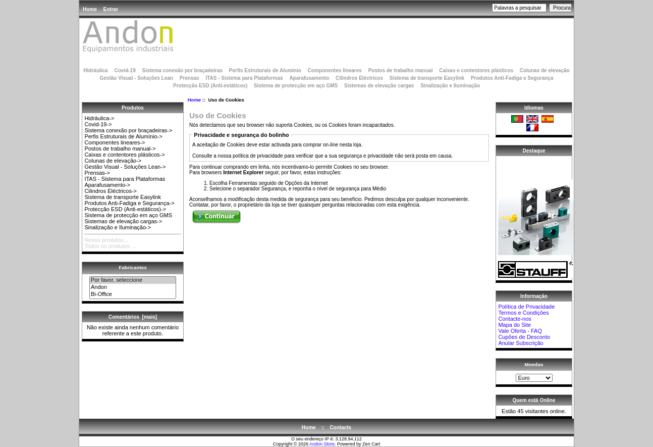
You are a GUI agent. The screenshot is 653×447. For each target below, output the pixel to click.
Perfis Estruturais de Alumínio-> (123, 136)
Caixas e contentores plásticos (476, 70)
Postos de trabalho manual (400, 70)
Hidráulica (95, 70)
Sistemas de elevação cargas (379, 85)
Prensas (189, 78)
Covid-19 (124, 70)
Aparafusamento (309, 78)
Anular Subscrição (520, 343)
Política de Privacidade (526, 307)
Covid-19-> (98, 124)
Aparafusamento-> (107, 185)
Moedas (534, 364)
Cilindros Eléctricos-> (110, 191)
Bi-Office (133, 294)
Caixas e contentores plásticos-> (124, 155)
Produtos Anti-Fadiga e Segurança (512, 78)
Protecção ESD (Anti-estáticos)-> (125, 209)
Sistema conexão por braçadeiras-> (128, 130)
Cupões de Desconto (524, 337)
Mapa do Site (514, 325)
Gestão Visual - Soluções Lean (136, 78)
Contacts (340, 427)
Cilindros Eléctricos (359, 78)
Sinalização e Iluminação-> (117, 227)
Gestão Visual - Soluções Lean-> (125, 167)
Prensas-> (97, 173)
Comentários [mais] (132, 317)
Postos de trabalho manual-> (119, 148)
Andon (133, 287)
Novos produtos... (106, 240)
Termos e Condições (523, 313)
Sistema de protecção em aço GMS (296, 85)
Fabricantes (132, 267)
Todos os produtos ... (110, 246)
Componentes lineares (335, 70)
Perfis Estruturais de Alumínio (265, 70)
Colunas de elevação (545, 70)
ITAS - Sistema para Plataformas (244, 78)
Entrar (110, 9)
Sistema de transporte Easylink (427, 78)
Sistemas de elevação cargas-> (123, 221)
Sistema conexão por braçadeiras (182, 70)
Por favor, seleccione (133, 280)
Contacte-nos (514, 319)
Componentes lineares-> (114, 142)
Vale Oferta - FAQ (520, 331)
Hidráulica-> (99, 118)
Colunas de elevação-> (112, 161)
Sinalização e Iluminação (450, 85)
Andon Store (322, 443)
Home (90, 9)
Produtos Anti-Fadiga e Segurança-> (129, 203)
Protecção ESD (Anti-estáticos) (210, 85)
